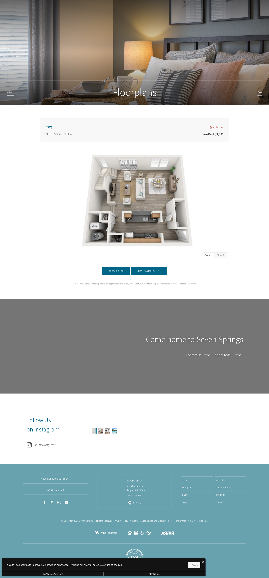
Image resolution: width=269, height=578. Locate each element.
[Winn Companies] (106, 536)
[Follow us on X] (52, 503)
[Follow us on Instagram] (59, 503)
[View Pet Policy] (134, 503)
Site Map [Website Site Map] (203, 520)
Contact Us (198, 354)
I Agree (110, 564)
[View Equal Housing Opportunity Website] (136, 533)
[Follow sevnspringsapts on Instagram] (57, 431)
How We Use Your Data (31, 574)
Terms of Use (179, 520)
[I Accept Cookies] (119, 561)
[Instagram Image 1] (94, 431)
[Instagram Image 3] (105, 431)
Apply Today (228, 354)
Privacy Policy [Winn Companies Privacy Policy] (121, 520)
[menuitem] (197, 480)
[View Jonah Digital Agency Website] (167, 533)
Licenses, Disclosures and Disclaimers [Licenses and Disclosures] (151, 520)
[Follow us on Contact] (66, 503)
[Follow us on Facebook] (44, 503)
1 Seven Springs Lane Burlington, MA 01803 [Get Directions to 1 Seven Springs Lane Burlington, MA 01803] (134, 488)
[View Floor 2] (220, 255)
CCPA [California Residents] (193, 520)
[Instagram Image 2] (99, 431)
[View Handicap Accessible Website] (142, 533)
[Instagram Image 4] (110, 431)
